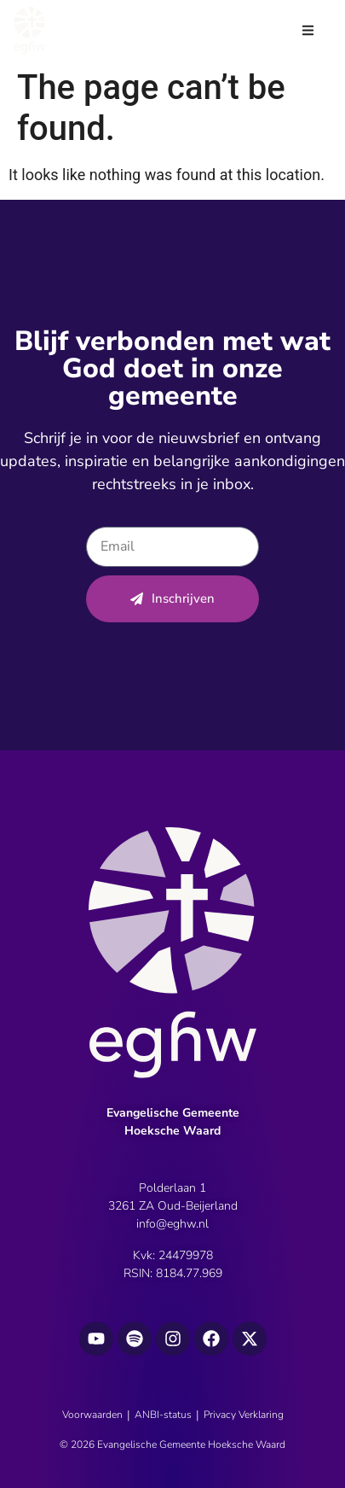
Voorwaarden (92, 1414)
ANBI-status (163, 1414)
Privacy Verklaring (244, 1414)
